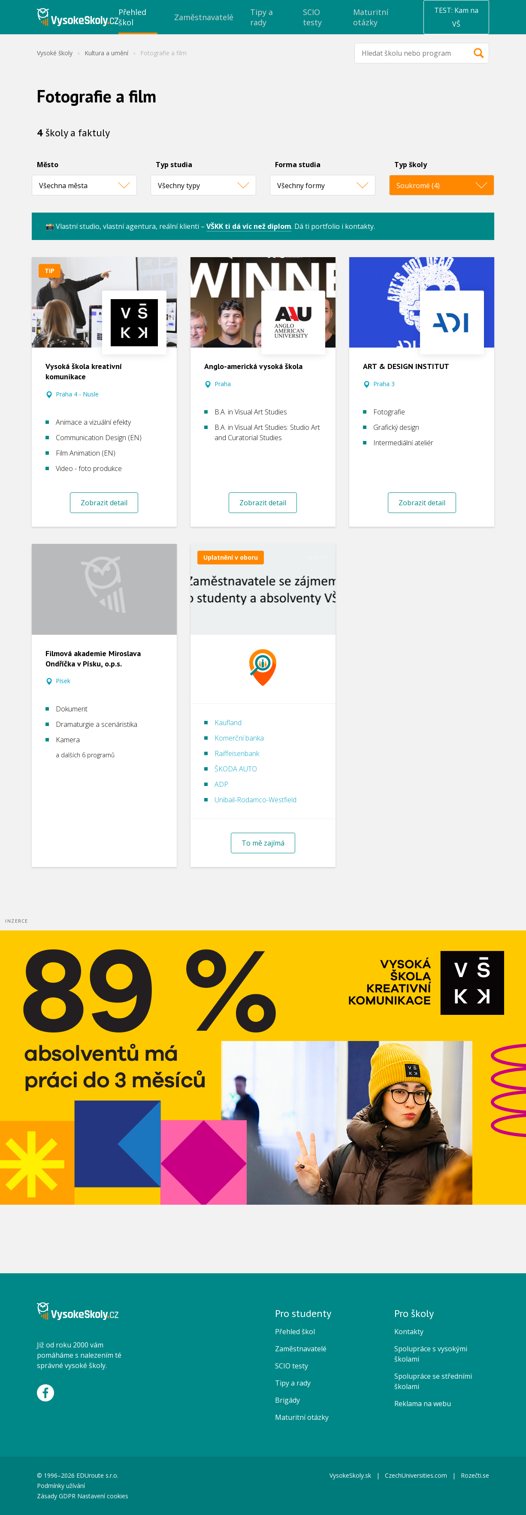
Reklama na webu (422, 1403)
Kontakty (408, 1331)
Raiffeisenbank (237, 753)
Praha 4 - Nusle (77, 394)
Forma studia (297, 164)
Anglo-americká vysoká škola (253, 366)
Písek (63, 681)
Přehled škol (295, 1331)
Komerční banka (239, 738)
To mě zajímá (263, 843)
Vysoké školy (55, 53)
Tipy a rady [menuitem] (261, 17)
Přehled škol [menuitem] (132, 17)
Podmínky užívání (62, 1486)
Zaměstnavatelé (300, 1348)
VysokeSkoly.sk (350, 1475)
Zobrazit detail (104, 502)
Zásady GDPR (56, 1496)
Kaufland (228, 722)
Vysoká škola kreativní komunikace (83, 371)
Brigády (287, 1400)
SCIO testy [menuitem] (312, 17)
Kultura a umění (106, 53)
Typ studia (174, 164)
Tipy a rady (293, 1383)
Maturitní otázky (302, 1417)
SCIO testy (291, 1366)
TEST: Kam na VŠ (456, 17)
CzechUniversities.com (416, 1475)
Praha (223, 384)
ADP (221, 784)
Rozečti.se (475, 1475)
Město (47, 164)
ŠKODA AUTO (236, 769)
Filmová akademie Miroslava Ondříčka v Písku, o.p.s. (93, 658)
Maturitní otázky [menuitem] (370, 17)
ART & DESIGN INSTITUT (406, 366)
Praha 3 (384, 384)
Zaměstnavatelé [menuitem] (203, 17)
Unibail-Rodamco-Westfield (255, 799)
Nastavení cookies (102, 1496)
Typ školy (410, 164)
